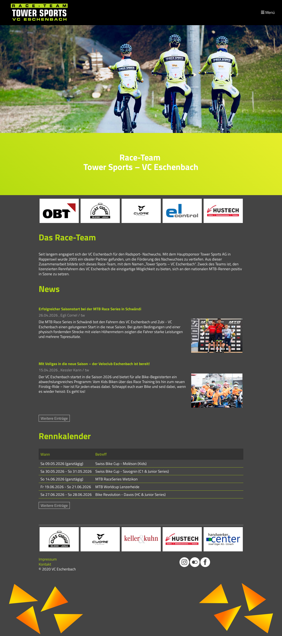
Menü (268, 12)
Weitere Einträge (54, 418)
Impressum (48, 559)
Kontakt (45, 564)
